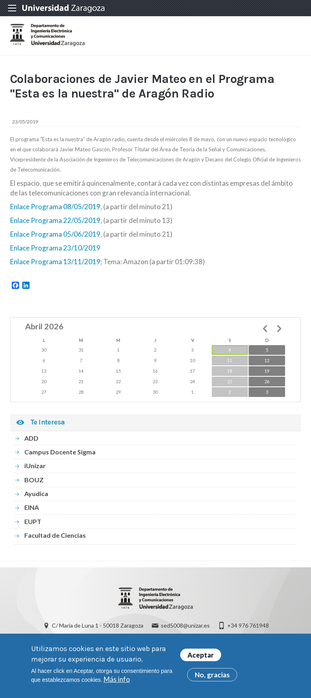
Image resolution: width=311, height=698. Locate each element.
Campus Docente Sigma (60, 452)
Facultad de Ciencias (55, 535)
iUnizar (35, 465)
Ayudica (36, 493)
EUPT (32, 521)
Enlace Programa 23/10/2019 (55, 248)
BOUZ (34, 480)
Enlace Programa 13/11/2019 (55, 261)
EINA (31, 507)
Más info (117, 680)
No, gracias (212, 675)
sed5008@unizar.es (185, 625)
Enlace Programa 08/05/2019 (55, 206)
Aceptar (200, 655)
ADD (31, 438)
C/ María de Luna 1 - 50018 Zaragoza (97, 625)
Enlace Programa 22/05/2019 (55, 220)
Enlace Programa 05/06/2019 (55, 234)
